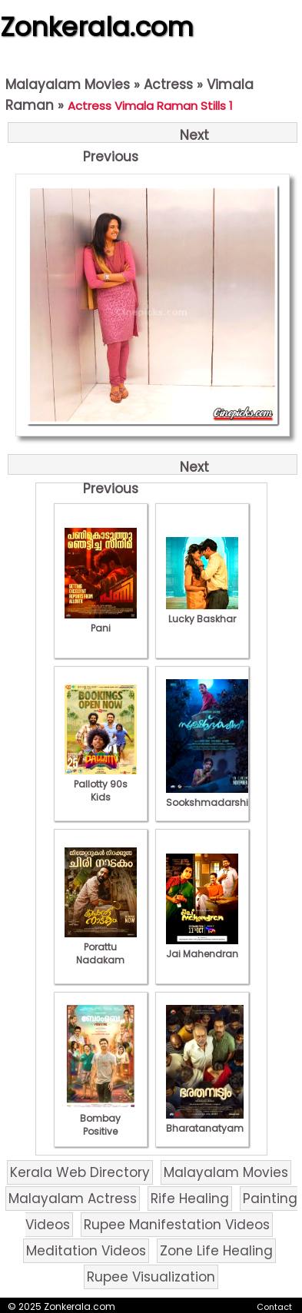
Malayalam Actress (72, 1198)
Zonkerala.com (97, 26)
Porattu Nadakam (101, 947)
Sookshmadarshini (211, 796)
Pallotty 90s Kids (101, 784)
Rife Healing (190, 1198)
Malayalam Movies (67, 84)
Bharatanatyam (205, 1122)
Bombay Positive (101, 1118)
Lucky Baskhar (202, 612)
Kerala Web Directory (80, 1172)
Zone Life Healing (216, 1251)
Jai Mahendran (202, 947)
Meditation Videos (86, 1251)
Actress (168, 84)
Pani (101, 621)
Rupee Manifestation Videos (177, 1224)
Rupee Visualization (151, 1277)
